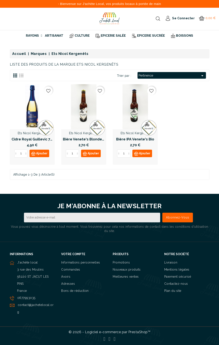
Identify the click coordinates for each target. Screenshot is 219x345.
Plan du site (172, 290)
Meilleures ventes (126, 276)
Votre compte (73, 254)
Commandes (70, 269)
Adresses (68, 283)
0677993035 (26, 298)
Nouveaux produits (127, 269)
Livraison (171, 262)
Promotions (121, 262)
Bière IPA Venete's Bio (135, 139)
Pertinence (172, 75)
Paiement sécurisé (177, 276)
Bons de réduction (75, 290)
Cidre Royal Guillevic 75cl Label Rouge (45, 139)
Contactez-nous (176, 283)
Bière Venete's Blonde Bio (85, 139)
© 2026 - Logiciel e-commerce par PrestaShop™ (109, 332)
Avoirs (65, 276)
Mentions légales (176, 269)
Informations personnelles (80, 262)
